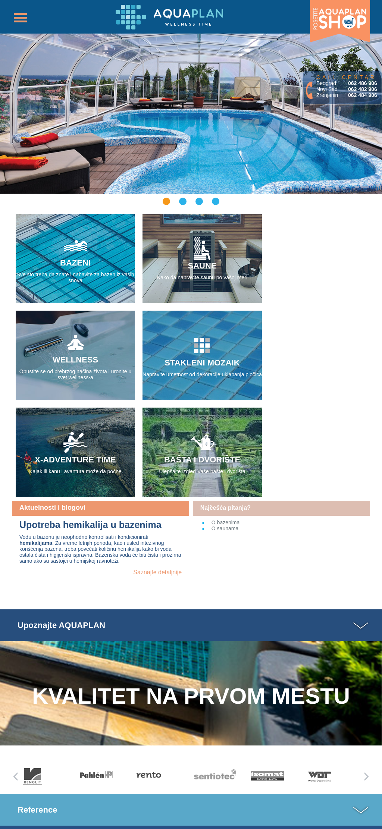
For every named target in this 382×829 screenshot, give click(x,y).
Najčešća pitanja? (225, 411)
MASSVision (212, 821)
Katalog (139, 751)
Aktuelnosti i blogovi (52, 410)
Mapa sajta (41, 778)
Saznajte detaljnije (157, 475)
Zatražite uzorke (177, 776)
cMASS (252, 821)
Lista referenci (45, 768)
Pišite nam (139, 774)
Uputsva (177, 751)
